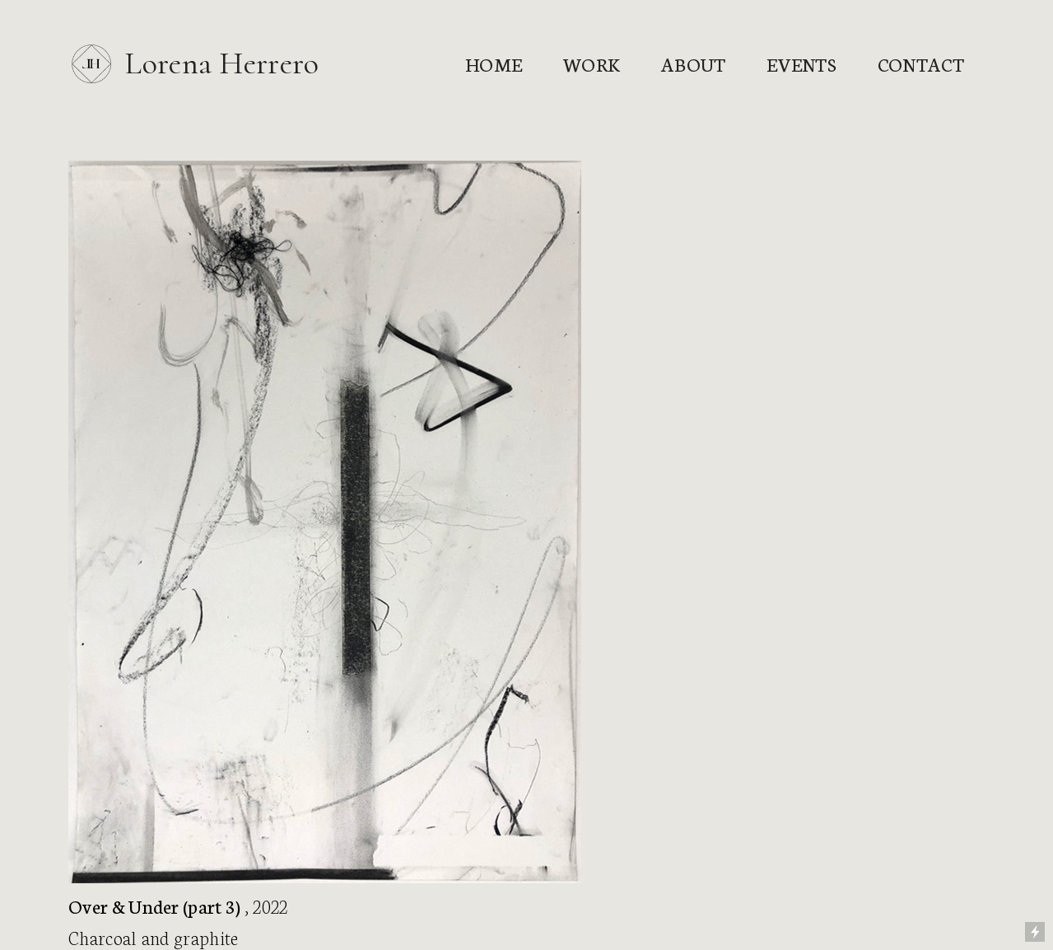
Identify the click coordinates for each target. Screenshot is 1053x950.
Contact (921, 63)
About (693, 63)
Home (493, 63)
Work (591, 63)
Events (801, 63)
